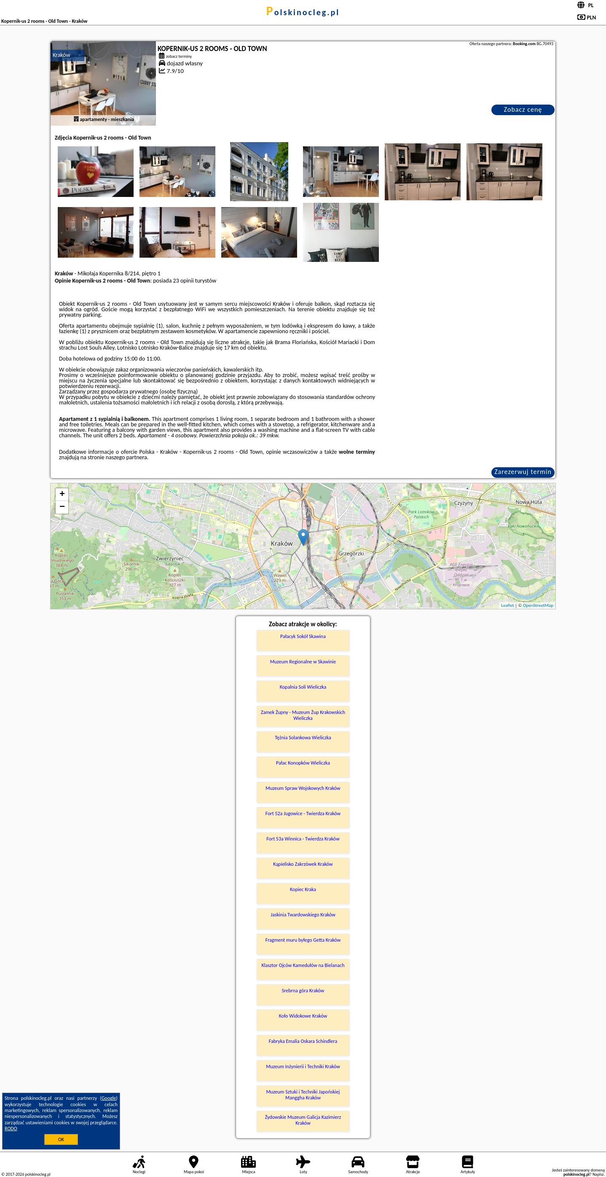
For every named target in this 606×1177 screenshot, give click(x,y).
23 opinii (183, 280)
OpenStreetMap (538, 605)
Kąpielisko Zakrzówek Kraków (302, 864)
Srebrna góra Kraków (303, 991)
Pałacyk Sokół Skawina (303, 636)
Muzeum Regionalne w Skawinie (303, 662)
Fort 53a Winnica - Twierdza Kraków (302, 839)
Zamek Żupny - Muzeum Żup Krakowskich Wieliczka (303, 715)
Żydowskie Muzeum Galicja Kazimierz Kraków (303, 1120)
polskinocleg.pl (303, 12)
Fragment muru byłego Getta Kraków (303, 940)
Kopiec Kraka (303, 889)
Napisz (598, 1174)
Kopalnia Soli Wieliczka (303, 687)
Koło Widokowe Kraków (303, 1016)
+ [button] (62, 494)
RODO (11, 1128)
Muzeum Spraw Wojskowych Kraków (302, 788)
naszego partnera (126, 457)
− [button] (62, 507)
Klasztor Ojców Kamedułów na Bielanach (303, 965)
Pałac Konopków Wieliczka (303, 763)
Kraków (61, 55)
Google (109, 1098)
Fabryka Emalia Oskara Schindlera (303, 1041)
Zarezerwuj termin (523, 472)
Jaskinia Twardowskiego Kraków (303, 915)
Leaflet (507, 605)
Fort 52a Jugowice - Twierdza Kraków (303, 813)
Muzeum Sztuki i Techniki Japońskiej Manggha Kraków (303, 1095)
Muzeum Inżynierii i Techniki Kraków (303, 1066)
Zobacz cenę (523, 109)
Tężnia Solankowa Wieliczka (303, 738)
